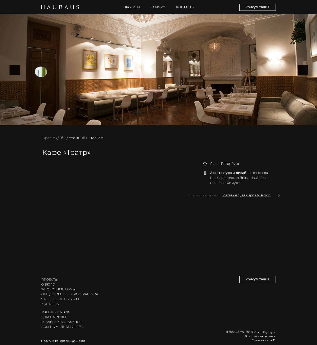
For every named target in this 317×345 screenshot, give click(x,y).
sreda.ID (269, 340)
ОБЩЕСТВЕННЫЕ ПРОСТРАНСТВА (69, 294)
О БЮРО (158, 7)
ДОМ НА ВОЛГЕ (54, 317)
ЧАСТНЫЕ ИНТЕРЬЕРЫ (60, 299)
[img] (278, 195)
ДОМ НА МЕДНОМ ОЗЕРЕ (62, 327)
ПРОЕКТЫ (131, 7)
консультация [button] (257, 7)
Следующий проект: (204, 195)
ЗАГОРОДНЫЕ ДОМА (58, 289)
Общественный (71, 138)
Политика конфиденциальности (63, 340)
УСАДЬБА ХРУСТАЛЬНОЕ (61, 322)
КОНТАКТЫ (185, 7)
